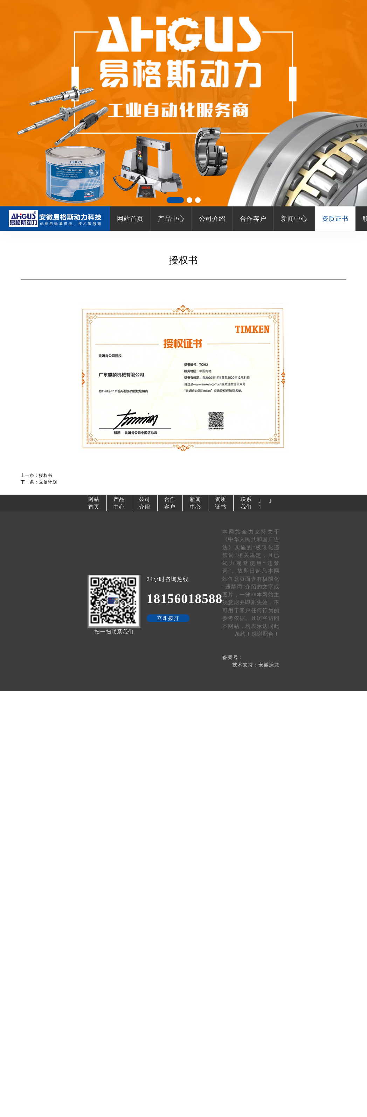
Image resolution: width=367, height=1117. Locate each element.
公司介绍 (212, 218)
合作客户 (253, 218)
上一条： (37, 475)
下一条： (39, 482)
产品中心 (171, 218)
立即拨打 (168, 618)
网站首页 (130, 218)
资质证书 (335, 218)
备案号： (232, 657)
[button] (175, 200)
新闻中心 (294, 218)
